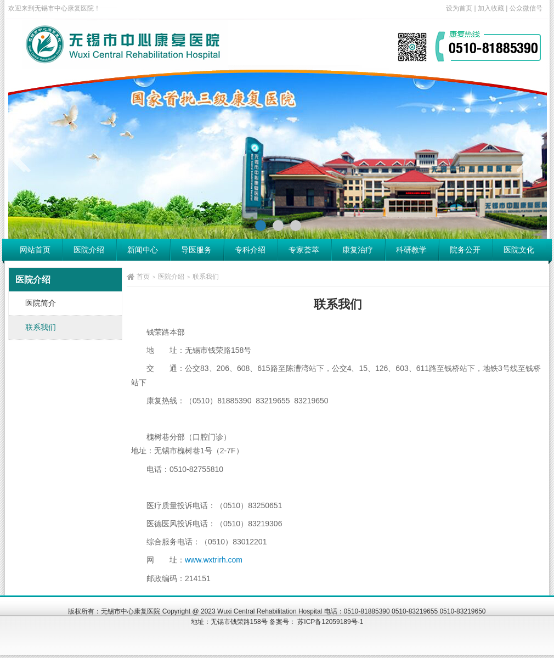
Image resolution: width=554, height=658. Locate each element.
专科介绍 (250, 249)
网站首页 (35, 249)
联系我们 (206, 276)
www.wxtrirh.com (213, 559)
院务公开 (465, 249)
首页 (143, 276)
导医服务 (196, 249)
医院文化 (519, 249)
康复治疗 (357, 249)
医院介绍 (89, 249)
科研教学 (411, 249)
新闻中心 (142, 249)
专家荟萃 (304, 249)
